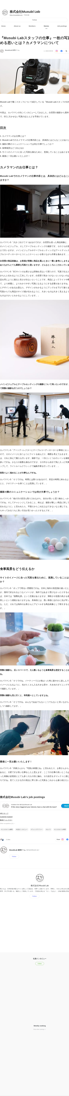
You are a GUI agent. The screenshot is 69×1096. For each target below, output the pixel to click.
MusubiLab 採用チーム (12, 50)
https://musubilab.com (16, 15)
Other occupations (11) (7, 823)
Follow (34, 20)
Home (3, 26)
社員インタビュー (22, 829)
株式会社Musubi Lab (25, 12)
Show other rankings (39, 1029)
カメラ (49, 829)
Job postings (62, 26)
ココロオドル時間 (60, 829)
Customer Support (6, 817)
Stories (46, 26)
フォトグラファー (37, 829)
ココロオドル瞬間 (7, 829)
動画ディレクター (6, 820)
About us (17, 26)
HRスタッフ (4, 813)
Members (32, 26)
